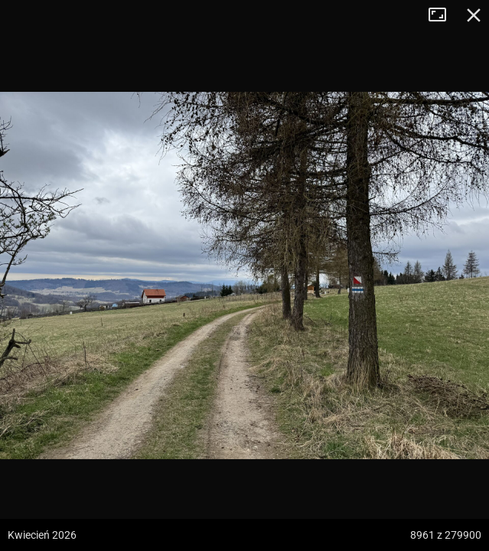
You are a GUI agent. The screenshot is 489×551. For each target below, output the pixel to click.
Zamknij (473, 15)
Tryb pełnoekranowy (443, 15)
